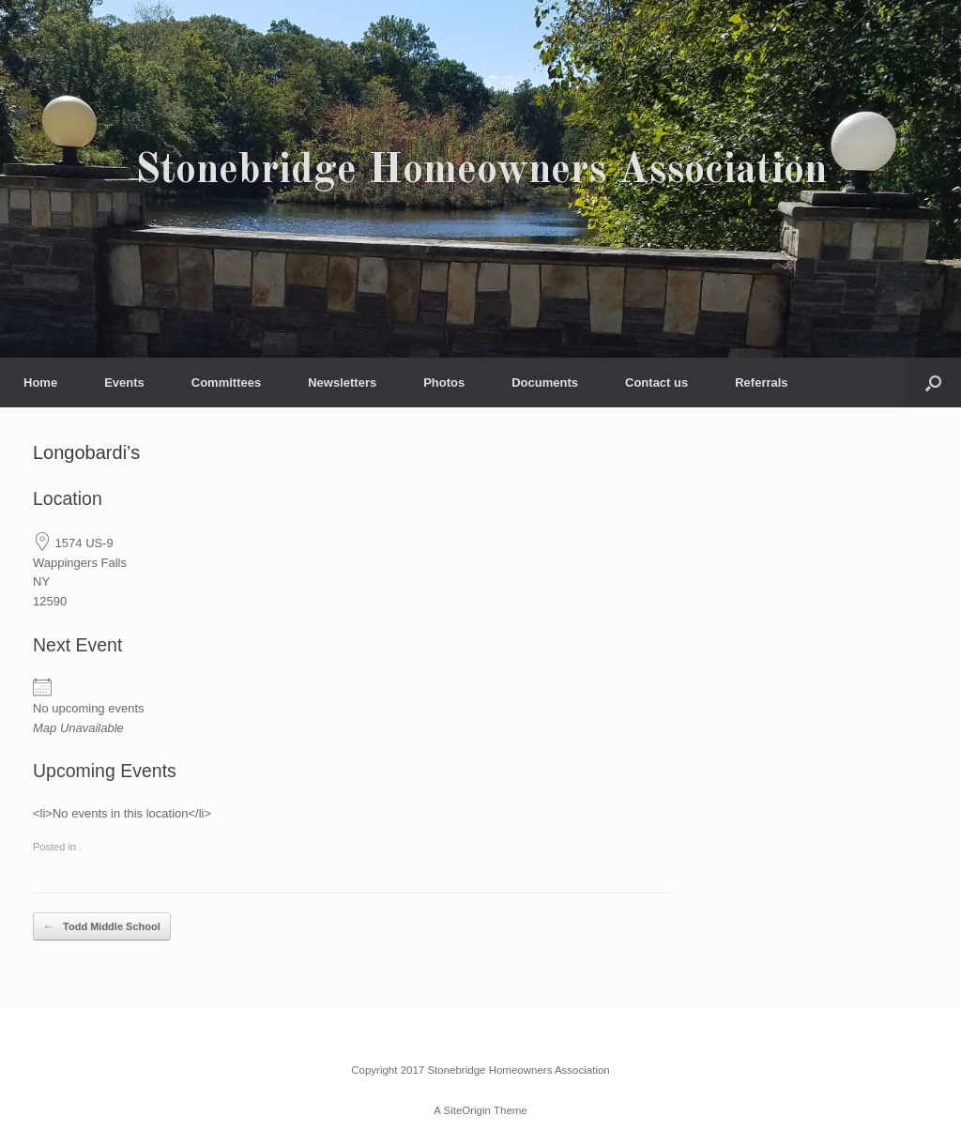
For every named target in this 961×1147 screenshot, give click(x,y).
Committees (226, 382)
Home (40, 382)
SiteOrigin (467, 1110)
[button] (933, 382)
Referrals (761, 382)
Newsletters (342, 382)
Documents (544, 382)
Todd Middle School (101, 927)
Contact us (656, 382)
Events (124, 382)
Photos (444, 382)
